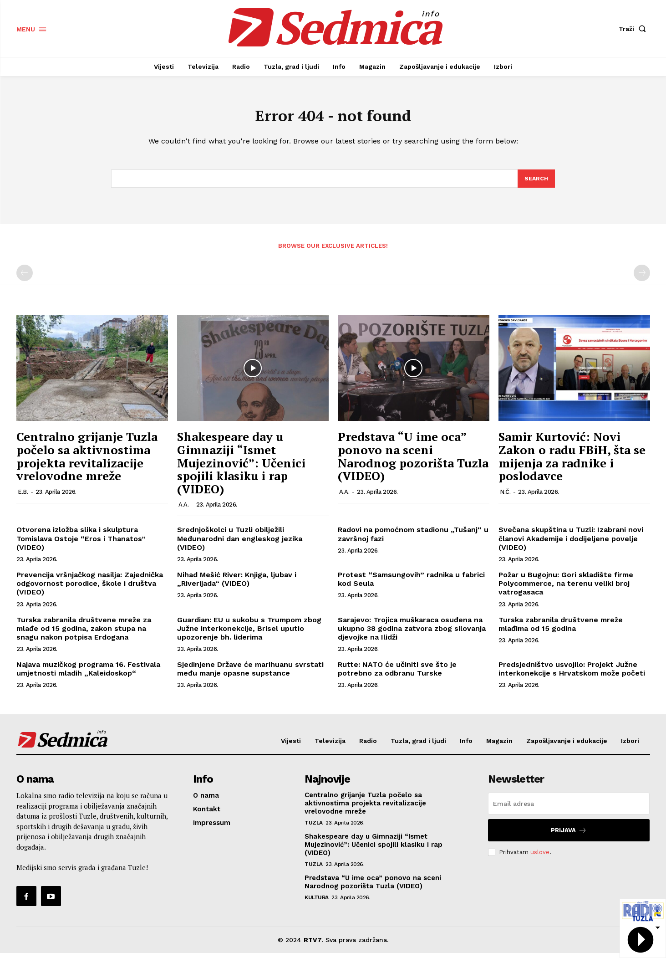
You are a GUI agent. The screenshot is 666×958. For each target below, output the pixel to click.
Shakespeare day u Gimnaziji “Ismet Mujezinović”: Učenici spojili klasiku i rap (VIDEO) (241, 468)
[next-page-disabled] (642, 278)
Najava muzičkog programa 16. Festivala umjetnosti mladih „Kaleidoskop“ (88, 673)
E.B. (23, 496)
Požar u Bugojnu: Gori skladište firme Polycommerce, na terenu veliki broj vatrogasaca (565, 588)
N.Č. (505, 496)
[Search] (536, 183)
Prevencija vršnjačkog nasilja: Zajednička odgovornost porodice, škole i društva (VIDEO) (89, 588)
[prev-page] (24, 278)
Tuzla (314, 828)
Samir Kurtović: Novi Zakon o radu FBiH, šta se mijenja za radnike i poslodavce (572, 461)
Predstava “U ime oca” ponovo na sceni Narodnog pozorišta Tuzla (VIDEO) (413, 461)
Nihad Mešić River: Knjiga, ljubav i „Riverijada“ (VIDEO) (236, 584)
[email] (569, 809)
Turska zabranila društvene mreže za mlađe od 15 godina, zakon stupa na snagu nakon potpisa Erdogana (83, 633)
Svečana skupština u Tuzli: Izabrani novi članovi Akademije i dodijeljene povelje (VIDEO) (570, 544)
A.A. (183, 510)
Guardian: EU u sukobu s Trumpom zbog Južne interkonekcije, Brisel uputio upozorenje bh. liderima (249, 633)
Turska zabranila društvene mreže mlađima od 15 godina (560, 629)
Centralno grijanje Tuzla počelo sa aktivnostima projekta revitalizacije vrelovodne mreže (87, 461)
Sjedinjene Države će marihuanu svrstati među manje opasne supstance (250, 673)
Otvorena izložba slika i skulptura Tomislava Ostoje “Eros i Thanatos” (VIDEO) (81, 544)
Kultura (317, 902)
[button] (634, 28)
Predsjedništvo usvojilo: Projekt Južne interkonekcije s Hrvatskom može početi (571, 673)
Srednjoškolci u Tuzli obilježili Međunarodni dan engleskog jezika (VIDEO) (239, 544)
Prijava (569, 835)
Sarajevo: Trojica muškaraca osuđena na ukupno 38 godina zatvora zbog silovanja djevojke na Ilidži (412, 633)
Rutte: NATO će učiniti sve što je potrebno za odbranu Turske (397, 673)
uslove (539, 857)
